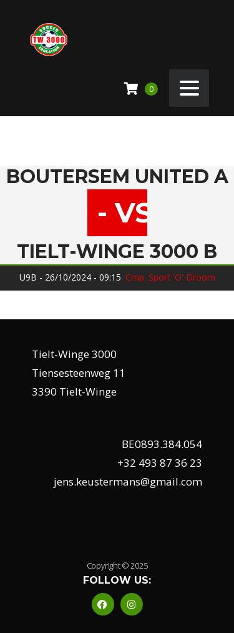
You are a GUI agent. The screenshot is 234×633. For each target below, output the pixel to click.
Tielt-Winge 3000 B (117, 251)
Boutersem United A (117, 176)
